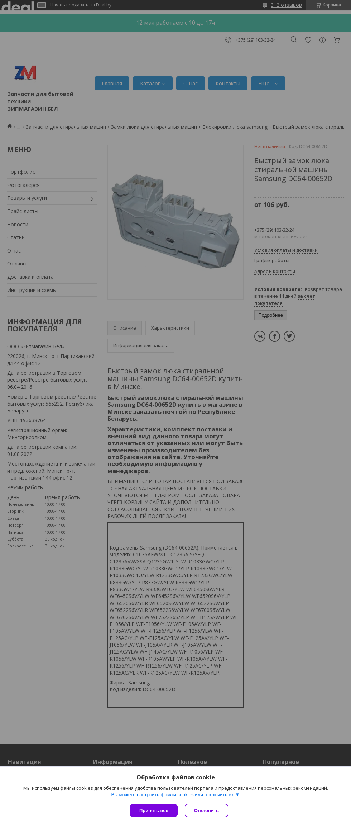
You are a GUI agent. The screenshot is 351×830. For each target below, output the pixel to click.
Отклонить (206, 810)
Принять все (153, 810)
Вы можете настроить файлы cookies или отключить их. (173, 794)
